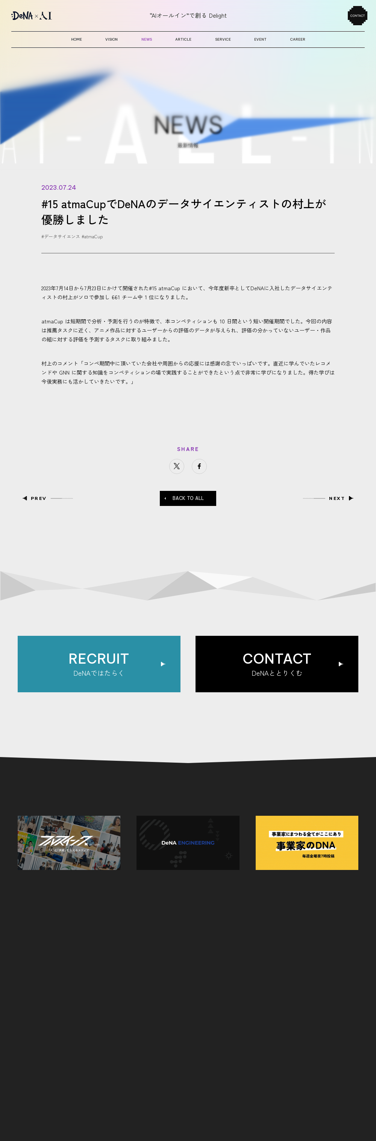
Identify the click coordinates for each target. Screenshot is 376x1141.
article (183, 39)
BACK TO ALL (188, 498)
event (260, 39)
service (223, 39)
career (297, 39)
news (146, 39)
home (76, 39)
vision (111, 39)
